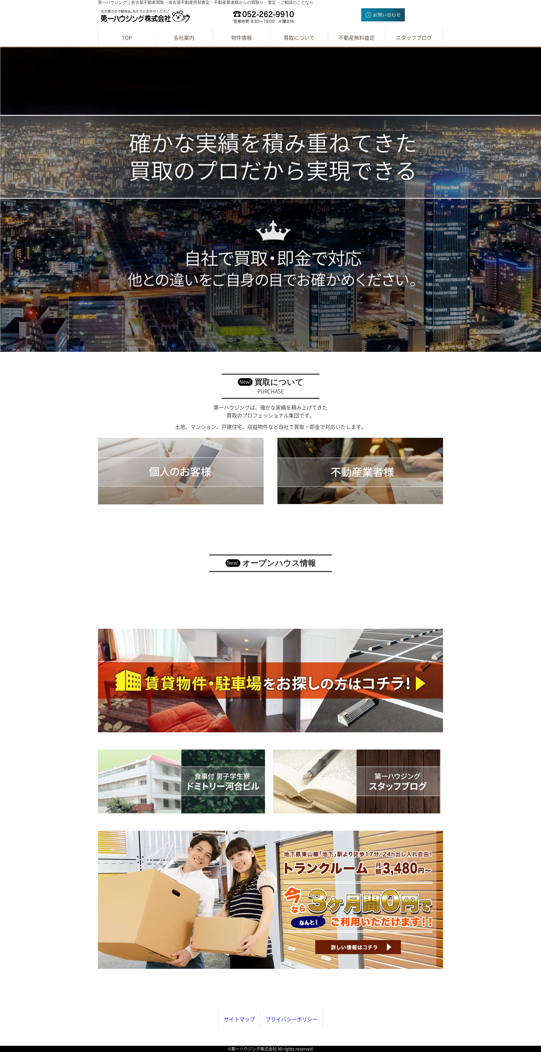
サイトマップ (239, 1019)
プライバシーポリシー (291, 1019)
